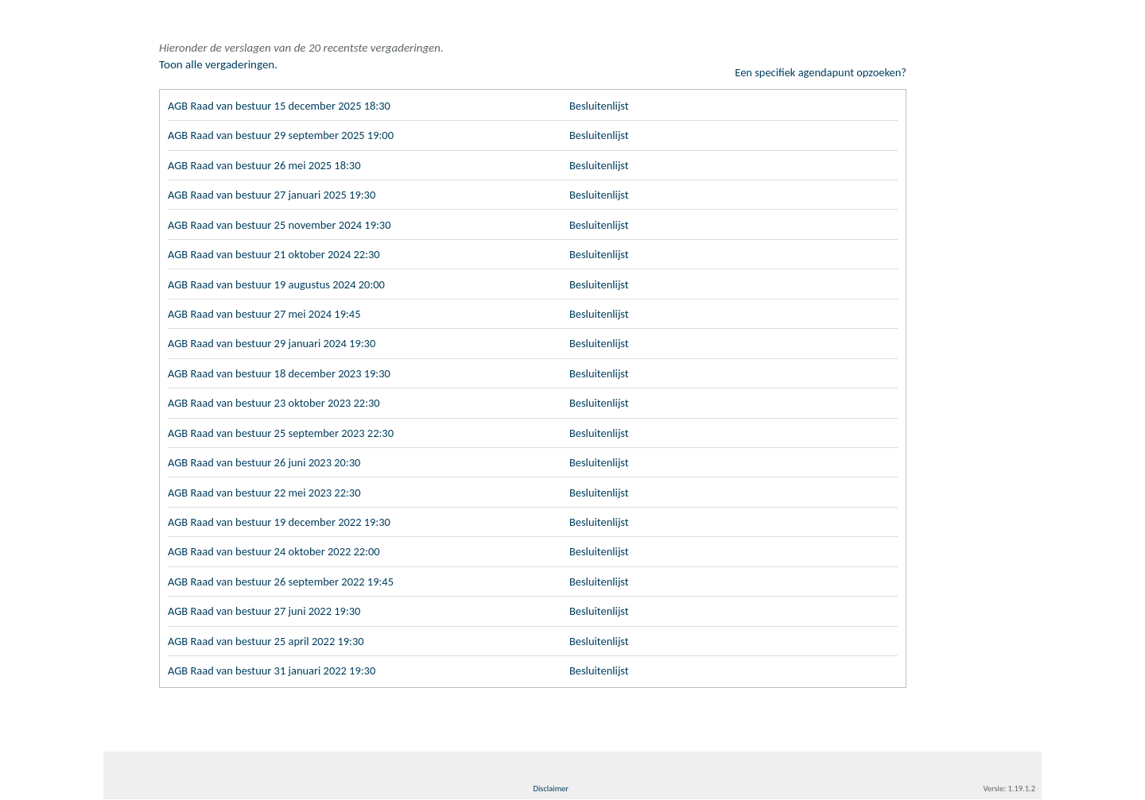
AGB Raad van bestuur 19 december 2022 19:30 (283, 520)
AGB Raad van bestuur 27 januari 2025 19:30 (275, 188)
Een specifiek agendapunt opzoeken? (817, 64)
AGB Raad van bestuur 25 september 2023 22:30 (285, 430)
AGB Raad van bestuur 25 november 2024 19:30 (283, 218)
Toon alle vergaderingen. (218, 64)
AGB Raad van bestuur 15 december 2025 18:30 (283, 98)
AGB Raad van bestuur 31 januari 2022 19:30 (275, 671)
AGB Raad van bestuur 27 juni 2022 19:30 (268, 611)
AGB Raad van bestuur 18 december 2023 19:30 (283, 369)
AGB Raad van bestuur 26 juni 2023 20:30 (268, 460)
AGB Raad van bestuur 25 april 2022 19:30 (269, 641)
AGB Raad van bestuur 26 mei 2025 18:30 (268, 158)
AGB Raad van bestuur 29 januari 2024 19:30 (275, 339)
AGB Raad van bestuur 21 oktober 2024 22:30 (278, 249)
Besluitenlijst (600, 98)
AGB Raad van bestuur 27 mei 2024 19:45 (268, 309)
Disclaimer (551, 789)
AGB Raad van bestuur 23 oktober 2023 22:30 (278, 399)
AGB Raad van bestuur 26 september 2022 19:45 (285, 581)
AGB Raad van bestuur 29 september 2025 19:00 (285, 128)
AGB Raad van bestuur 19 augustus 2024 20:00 (281, 279)
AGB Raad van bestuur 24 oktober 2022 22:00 (278, 550)
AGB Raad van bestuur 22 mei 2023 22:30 (268, 490)
